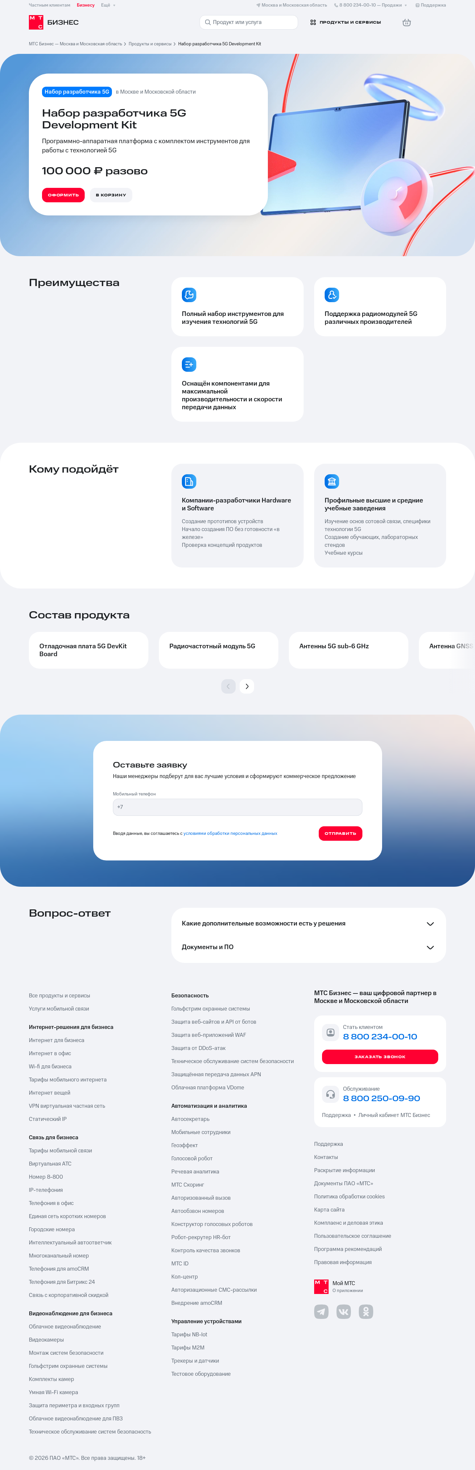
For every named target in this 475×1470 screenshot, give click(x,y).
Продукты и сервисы (150, 44)
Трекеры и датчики (195, 1361)
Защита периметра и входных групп (74, 1406)
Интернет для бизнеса (56, 1040)
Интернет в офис (50, 1054)
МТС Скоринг (187, 1185)
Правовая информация (343, 1262)
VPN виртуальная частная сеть (67, 1106)
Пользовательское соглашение (352, 1236)
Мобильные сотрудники (200, 1132)
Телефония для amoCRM (59, 1269)
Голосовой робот (192, 1159)
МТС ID (179, 1264)
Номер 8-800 (46, 1177)
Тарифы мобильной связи (60, 1151)
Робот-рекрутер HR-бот (201, 1237)
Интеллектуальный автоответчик (70, 1243)
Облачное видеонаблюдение (65, 1327)
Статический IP (48, 1119)
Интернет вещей (49, 1093)
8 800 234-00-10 (371, 5)
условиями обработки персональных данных (230, 833)
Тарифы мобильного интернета (68, 1080)
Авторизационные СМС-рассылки (214, 1290)
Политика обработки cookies (349, 1197)
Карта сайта (329, 1210)
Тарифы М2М (188, 1348)
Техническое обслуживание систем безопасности (232, 1061)
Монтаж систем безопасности (66, 1353)
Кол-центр (184, 1277)
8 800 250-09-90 (381, 1098)
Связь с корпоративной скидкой (68, 1295)
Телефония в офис (51, 1203)
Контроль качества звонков (205, 1251)
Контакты (326, 1157)
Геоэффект (184, 1145)
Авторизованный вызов (201, 1198)
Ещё (109, 5)
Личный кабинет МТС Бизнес (394, 1115)
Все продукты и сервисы (59, 996)
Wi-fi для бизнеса (50, 1067)
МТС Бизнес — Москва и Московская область (75, 44)
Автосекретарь (190, 1119)
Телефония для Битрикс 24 (62, 1282)
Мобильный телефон (134, 794)
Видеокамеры (46, 1340)
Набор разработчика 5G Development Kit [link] (219, 44)
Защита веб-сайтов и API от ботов (213, 1022)
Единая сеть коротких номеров (67, 1216)
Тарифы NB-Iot (189, 1335)
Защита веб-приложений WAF (208, 1035)
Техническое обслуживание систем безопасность (90, 1432)
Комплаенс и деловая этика (348, 1223)
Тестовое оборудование (201, 1374)
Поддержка (338, 1115)
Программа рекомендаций (348, 1249)
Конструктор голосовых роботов (212, 1224)
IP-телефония (46, 1190)
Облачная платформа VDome (207, 1088)
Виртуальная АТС (50, 1164)
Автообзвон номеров (197, 1211)
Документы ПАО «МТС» (343, 1184)
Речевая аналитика (195, 1172)
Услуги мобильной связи (59, 1009)
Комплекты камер (51, 1379)
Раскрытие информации (344, 1170)
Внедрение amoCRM (196, 1303)
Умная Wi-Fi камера (53, 1392)
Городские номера (52, 1230)
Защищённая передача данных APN (216, 1075)
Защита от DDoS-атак (198, 1048)
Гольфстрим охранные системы (68, 1366)
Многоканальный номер (59, 1256)
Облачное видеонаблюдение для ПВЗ (76, 1419)
